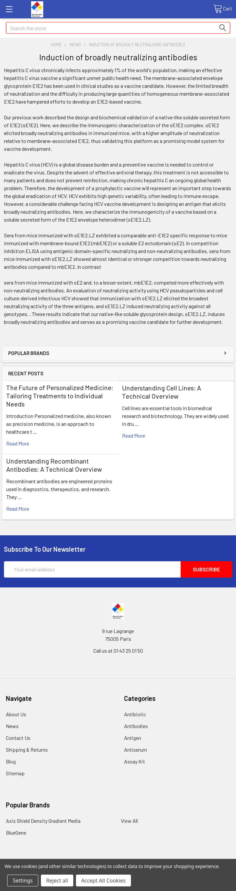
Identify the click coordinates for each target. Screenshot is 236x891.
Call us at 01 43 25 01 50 (118, 650)
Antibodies (136, 726)
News (12, 726)
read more (17, 443)
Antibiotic (135, 714)
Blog (11, 761)
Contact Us (18, 738)
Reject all (57, 880)
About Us (16, 714)
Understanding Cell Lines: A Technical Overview (161, 392)
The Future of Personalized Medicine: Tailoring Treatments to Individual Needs (59, 396)
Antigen (132, 738)
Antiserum (135, 749)
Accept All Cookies (103, 880)
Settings (23, 880)
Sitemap (15, 773)
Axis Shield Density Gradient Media (43, 821)
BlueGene (16, 832)
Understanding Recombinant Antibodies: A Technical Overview (54, 465)
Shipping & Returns (27, 749)
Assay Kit (134, 761)
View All (129, 821)
